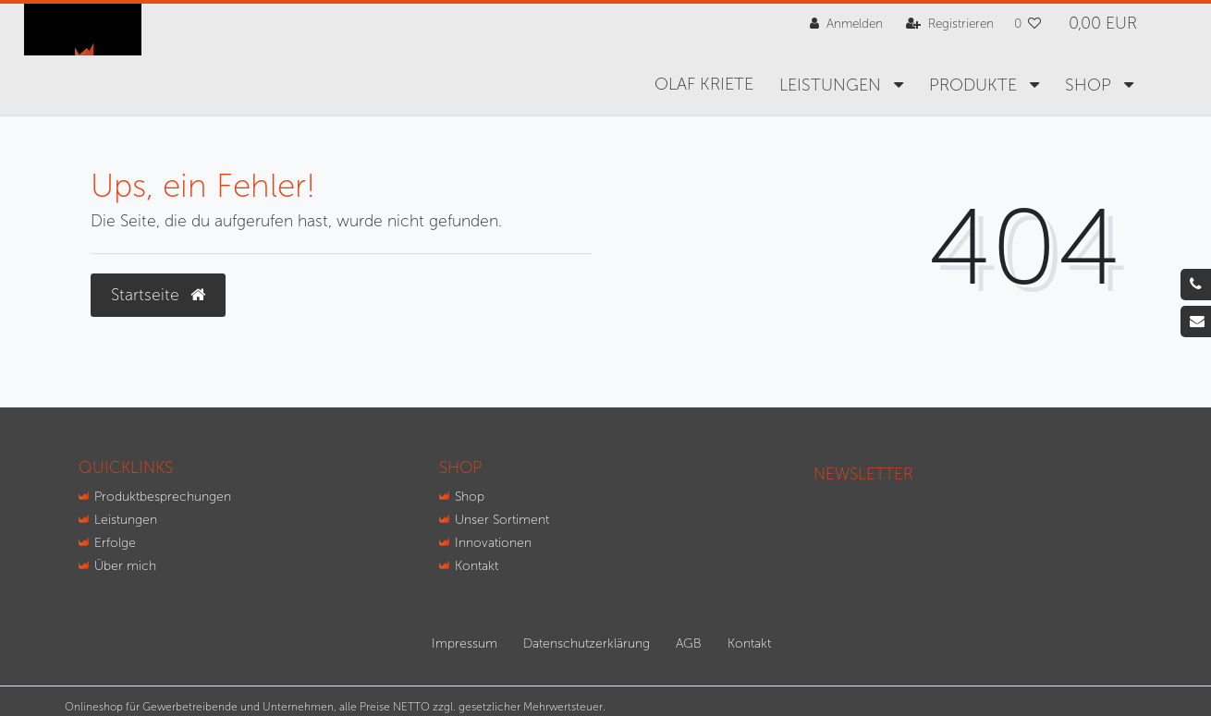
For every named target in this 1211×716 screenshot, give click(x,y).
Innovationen (493, 543)
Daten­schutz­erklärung (586, 643)
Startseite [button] (158, 295)
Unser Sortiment (502, 520)
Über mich (125, 566)
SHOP (1090, 85)
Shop (469, 496)
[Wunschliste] (1028, 23)
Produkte (975, 85)
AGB (689, 643)
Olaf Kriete (703, 84)
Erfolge (115, 543)
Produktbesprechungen (162, 496)
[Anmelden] (846, 23)
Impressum (464, 643)
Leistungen (832, 85)
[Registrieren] (950, 23)
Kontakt (476, 566)
